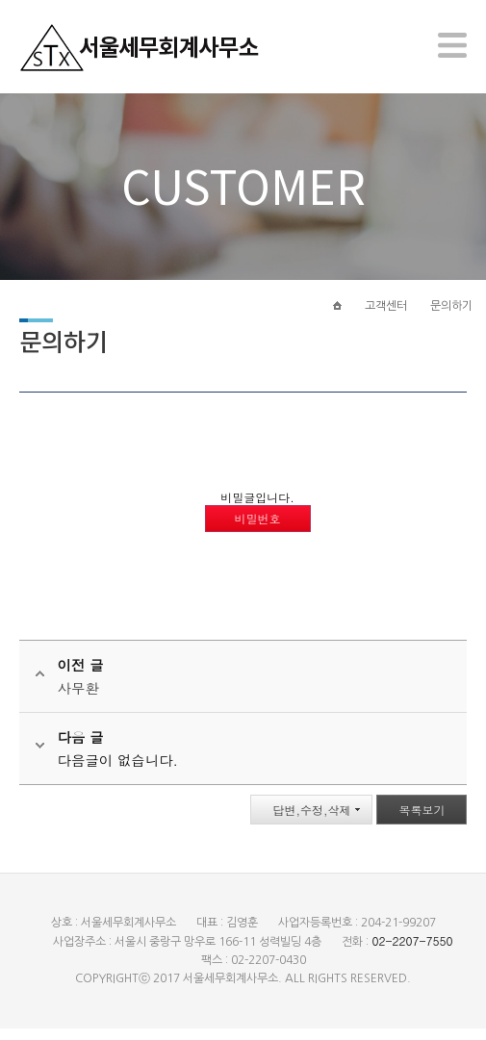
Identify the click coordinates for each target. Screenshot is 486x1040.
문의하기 (451, 314)
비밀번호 (258, 529)
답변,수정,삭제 (311, 821)
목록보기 (421, 821)
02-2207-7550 (411, 952)
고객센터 (386, 314)
